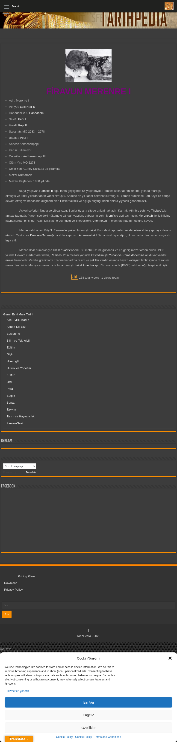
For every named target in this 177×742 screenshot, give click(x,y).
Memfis (111, 215)
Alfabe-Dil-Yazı (17, 327)
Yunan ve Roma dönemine (126, 255)
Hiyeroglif (13, 361)
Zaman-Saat (15, 423)
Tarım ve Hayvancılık (21, 416)
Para (10, 389)
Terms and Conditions (107, 737)
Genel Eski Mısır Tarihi (18, 314)
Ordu (10, 382)
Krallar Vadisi (62, 250)
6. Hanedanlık (35, 113)
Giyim (10, 354)
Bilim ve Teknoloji (18, 340)
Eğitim (11, 347)
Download (11, 583)
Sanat (11, 402)
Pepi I (22, 119)
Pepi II (22, 125)
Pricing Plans (26, 576)
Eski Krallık (27, 106)
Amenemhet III (88, 235)
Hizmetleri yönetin (18, 691)
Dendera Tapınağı (42, 235)
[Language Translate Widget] (19, 466)
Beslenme (13, 333)
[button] (170, 658)
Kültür (11, 375)
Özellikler (88, 728)
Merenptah (146, 215)
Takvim (11, 409)
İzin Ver (88, 702)
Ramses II (46, 191)
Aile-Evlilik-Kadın (18, 320)
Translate (26, 472)
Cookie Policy (64, 737)
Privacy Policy (13, 589)
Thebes (156, 210)
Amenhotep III (100, 220)
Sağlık (11, 395)
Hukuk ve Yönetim (19, 368)
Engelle (88, 715)
